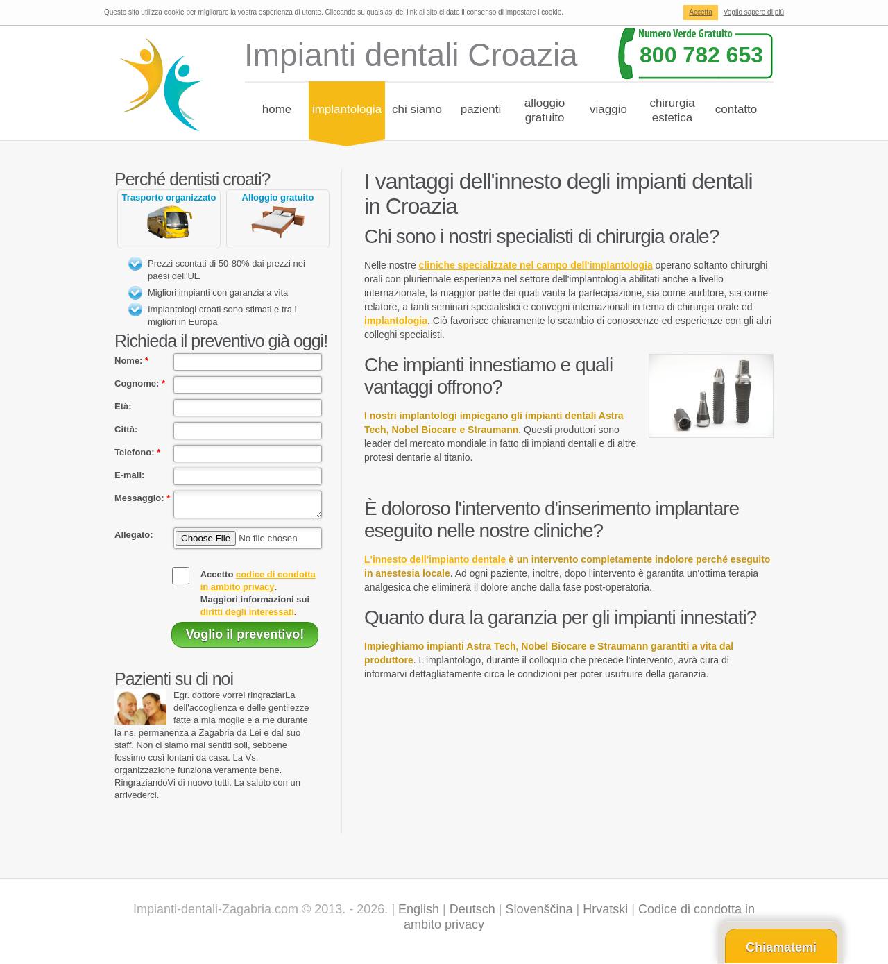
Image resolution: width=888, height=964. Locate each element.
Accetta (700, 12)
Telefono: (137, 452)
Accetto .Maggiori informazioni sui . (258, 597)
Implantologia (347, 109)
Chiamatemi (781, 947)
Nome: (131, 360)
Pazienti (481, 109)
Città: (125, 429)
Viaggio (608, 109)
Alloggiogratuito (544, 110)
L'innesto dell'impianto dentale (435, 559)
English (418, 913)
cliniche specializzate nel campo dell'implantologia (536, 265)
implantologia (395, 320)
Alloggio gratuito (278, 197)
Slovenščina (539, 913)
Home (277, 109)
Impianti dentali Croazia (411, 55)
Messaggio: (142, 498)
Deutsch (472, 913)
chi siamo (417, 109)
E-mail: (129, 475)
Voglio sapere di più (754, 12)
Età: (123, 406)
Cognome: (139, 383)
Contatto (736, 109)
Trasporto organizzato (169, 197)
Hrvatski (605, 913)
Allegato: (133, 539)
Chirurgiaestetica (671, 110)
